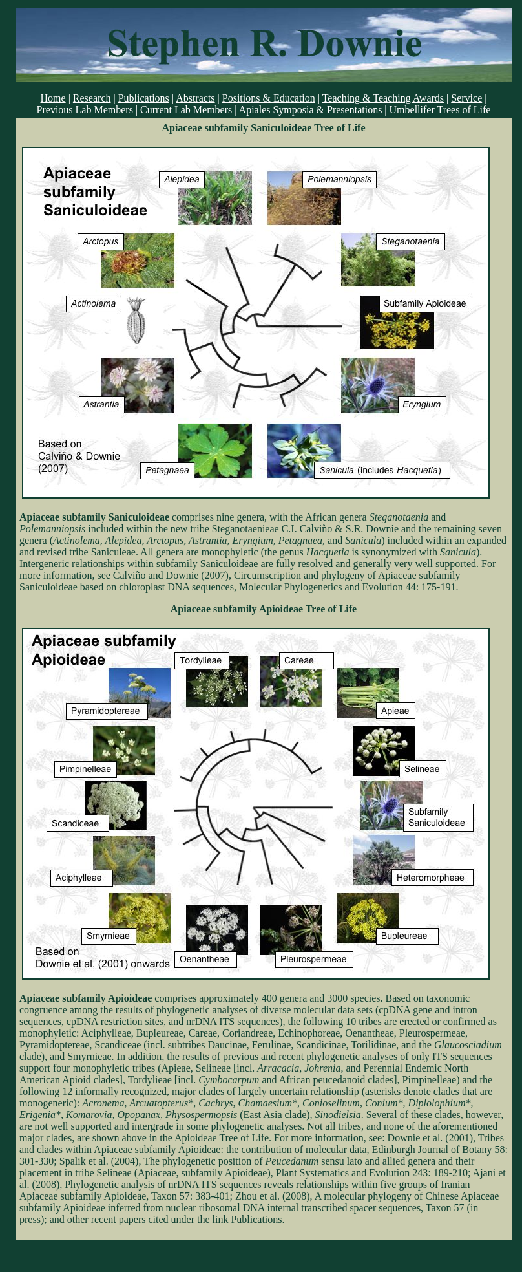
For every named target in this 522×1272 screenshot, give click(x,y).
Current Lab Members (186, 109)
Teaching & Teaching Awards (383, 97)
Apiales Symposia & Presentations (310, 109)
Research (92, 97)
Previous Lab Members (85, 109)
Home (53, 97)
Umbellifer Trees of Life (440, 109)
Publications (143, 97)
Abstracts (195, 97)
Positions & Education (268, 97)
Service (466, 97)
